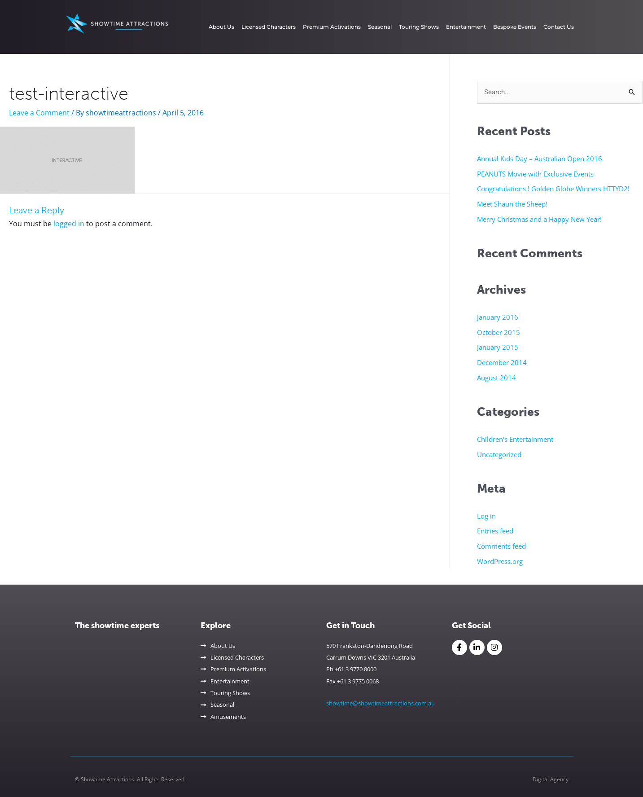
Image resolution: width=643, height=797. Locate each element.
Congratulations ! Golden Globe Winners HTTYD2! (553, 188)
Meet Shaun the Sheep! (512, 203)
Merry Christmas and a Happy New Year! (539, 219)
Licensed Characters (268, 26)
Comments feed (501, 546)
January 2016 (497, 317)
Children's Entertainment (515, 439)
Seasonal (380, 26)
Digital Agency (551, 779)
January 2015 (497, 347)
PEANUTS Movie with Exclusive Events (535, 173)
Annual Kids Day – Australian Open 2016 (539, 158)
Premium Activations (332, 26)
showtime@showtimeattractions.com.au (380, 703)
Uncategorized (499, 454)
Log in (486, 515)
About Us (221, 26)
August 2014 (496, 377)
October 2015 (498, 332)
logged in (68, 224)
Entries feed (495, 530)
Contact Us (558, 26)
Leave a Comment (39, 113)
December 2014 (502, 362)
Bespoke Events (514, 26)
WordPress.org (500, 561)
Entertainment (466, 26)
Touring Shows (419, 26)
